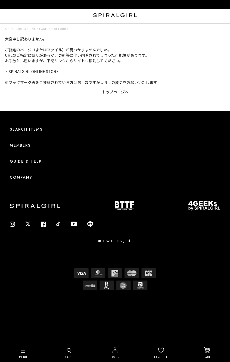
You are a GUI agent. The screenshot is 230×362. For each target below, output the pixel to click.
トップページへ (115, 92)
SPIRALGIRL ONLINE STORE (26, 28)
